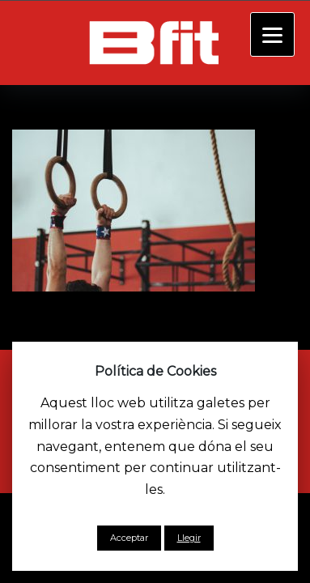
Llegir (189, 537)
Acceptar (129, 537)
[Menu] (272, 34)
